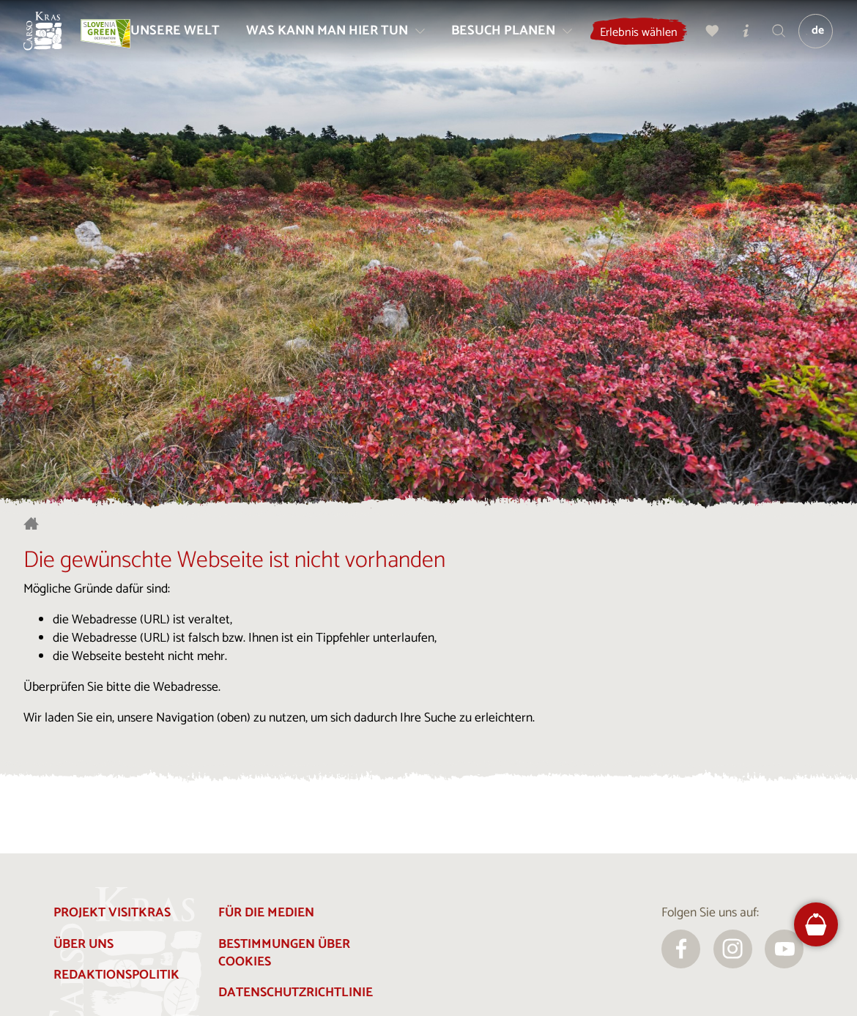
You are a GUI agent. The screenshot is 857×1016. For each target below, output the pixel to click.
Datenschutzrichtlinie (295, 993)
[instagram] (732, 949)
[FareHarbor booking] (816, 924)
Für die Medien (266, 913)
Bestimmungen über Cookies (284, 954)
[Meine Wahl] (737, 37)
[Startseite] (49, 37)
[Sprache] (825, 37)
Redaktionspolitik (116, 975)
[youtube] (784, 949)
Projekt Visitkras (112, 913)
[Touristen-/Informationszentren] (771, 37)
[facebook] (680, 949)
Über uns (83, 944)
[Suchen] (804, 37)
